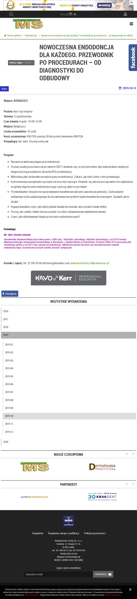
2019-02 (9, 352)
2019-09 (9, 408)
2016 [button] (5, 311)
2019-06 (9, 384)
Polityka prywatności (95, 533)
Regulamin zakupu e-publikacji (63, 533)
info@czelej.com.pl (68, 553)
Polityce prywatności (31, 594)
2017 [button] (5, 319)
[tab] (68, 312)
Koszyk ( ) (68, 14)
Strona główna (12, 35)
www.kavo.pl (102, 263)
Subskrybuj (104, 574)
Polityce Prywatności (112, 594)
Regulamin (37, 533)
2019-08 (9, 400)
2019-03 (9, 360)
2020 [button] (5, 442)
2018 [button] (5, 327)
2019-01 (9, 344)
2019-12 (9, 432)
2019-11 (9, 424)
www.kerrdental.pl (81, 263)
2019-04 (9, 368)
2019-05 (9, 376)
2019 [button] (5, 335)
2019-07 (9, 392)
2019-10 (9, 416)
